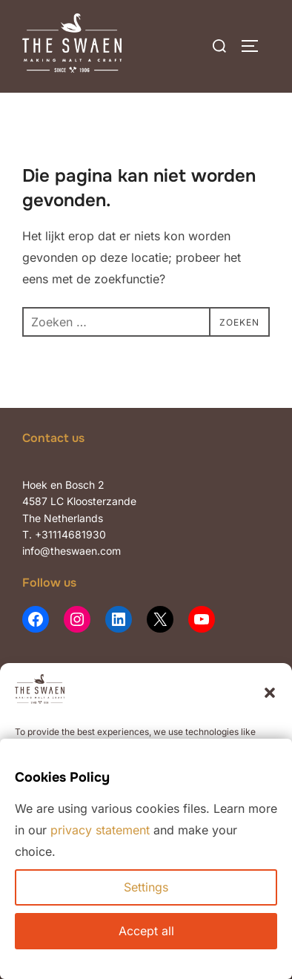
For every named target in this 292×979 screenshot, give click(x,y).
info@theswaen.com (71, 550)
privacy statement (100, 830)
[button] (269, 692)
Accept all (146, 930)
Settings (146, 887)
